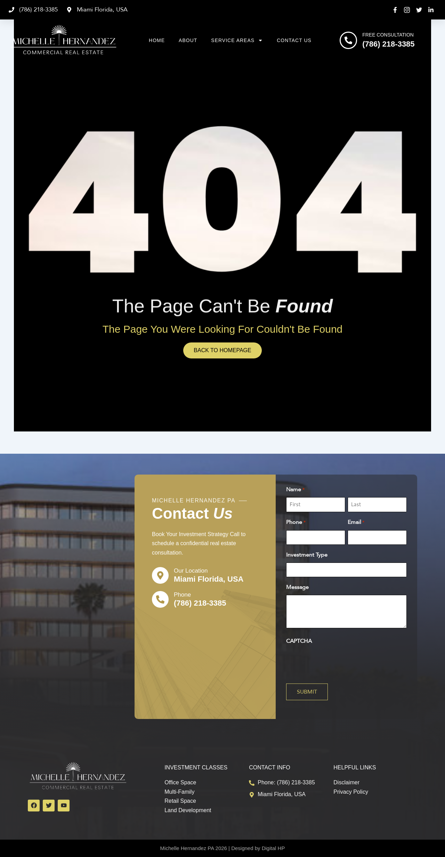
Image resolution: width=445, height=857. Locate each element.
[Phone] (160, 599)
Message (297, 587)
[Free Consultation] (348, 40)
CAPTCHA (299, 641)
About (188, 40)
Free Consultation (388, 35)
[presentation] (339, 662)
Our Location (191, 570)
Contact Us (294, 40)
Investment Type (306, 555)
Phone (182, 594)
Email (356, 522)
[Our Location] (160, 575)
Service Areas (237, 40)
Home (157, 40)
